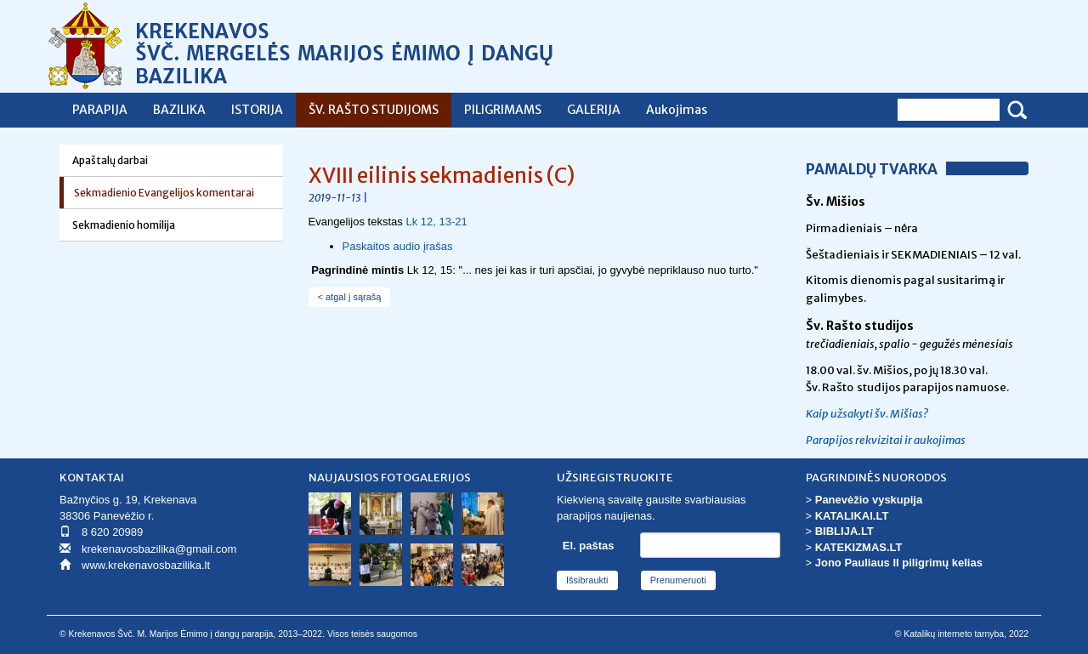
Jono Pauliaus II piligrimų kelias (899, 562)
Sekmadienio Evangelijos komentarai (164, 192)
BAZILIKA (179, 109)
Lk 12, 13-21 (436, 221)
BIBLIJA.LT (844, 531)
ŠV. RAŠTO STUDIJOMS (374, 109)
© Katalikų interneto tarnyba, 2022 (961, 634)
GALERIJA (593, 109)
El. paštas (589, 545)
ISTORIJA (257, 109)
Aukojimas (676, 109)
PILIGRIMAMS (502, 109)
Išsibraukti (587, 580)
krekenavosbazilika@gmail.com (159, 549)
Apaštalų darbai (110, 160)
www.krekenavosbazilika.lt (146, 565)
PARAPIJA (100, 109)
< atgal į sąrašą (350, 297)
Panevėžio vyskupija (868, 499)
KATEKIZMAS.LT (859, 547)
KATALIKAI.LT (852, 515)
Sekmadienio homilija (123, 225)
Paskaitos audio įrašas (398, 246)
